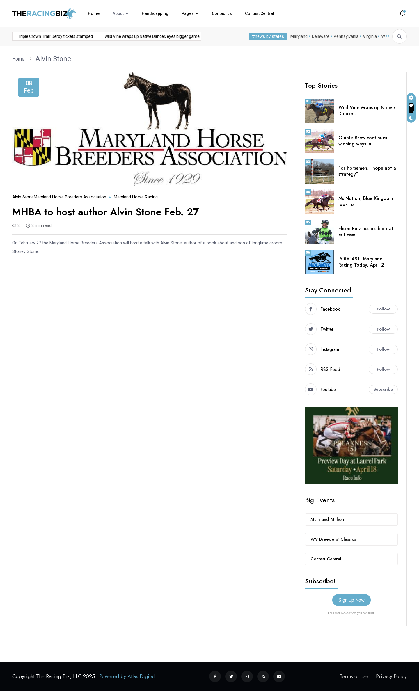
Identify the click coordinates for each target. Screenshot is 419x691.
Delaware (320, 36)
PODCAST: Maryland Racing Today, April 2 (361, 261)
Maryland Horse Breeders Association (70, 197)
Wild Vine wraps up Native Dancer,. (366, 110)
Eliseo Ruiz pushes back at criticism (365, 231)
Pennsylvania (346, 36)
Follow (383, 309)
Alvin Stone (53, 59)
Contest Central (259, 13)
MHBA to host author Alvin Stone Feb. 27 (105, 212)
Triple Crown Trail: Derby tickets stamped (43, 36)
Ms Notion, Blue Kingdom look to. (365, 201)
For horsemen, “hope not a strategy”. (367, 171)
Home (94, 13)
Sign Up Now (351, 600)
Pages (188, 13)
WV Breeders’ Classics (333, 539)
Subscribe (383, 389)
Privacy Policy (391, 676)
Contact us (222, 13)
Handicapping (155, 13)
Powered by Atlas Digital (127, 676)
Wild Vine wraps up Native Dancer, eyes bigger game (139, 36)
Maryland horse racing (136, 197)
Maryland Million (327, 519)
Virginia (370, 36)
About (118, 13)
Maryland (299, 36)
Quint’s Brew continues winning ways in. (362, 140)
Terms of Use (354, 676)
